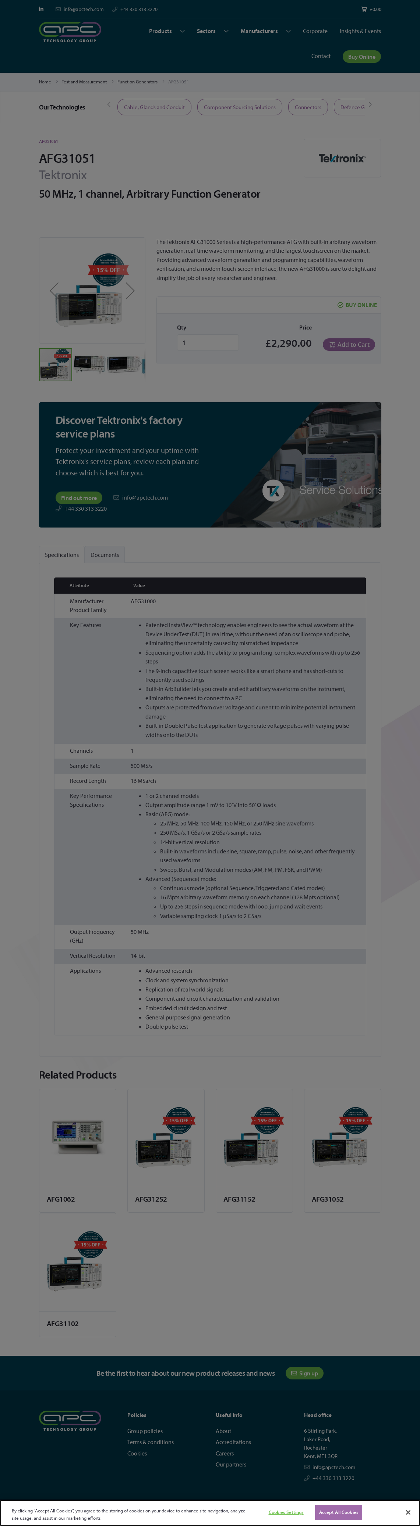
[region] (210, 1513)
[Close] (408, 1512)
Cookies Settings (286, 1512)
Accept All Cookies (338, 1512)
